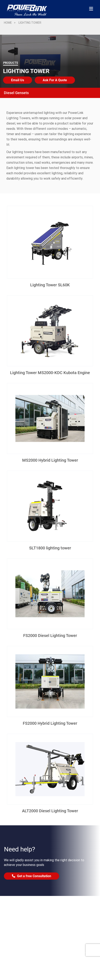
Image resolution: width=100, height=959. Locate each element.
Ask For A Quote (55, 80)
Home (8, 22)
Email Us (17, 80)
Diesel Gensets (16, 93)
